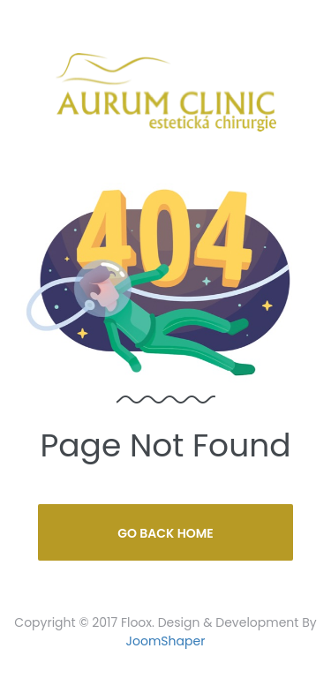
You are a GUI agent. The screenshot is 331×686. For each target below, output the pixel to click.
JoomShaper (166, 641)
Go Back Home (165, 533)
